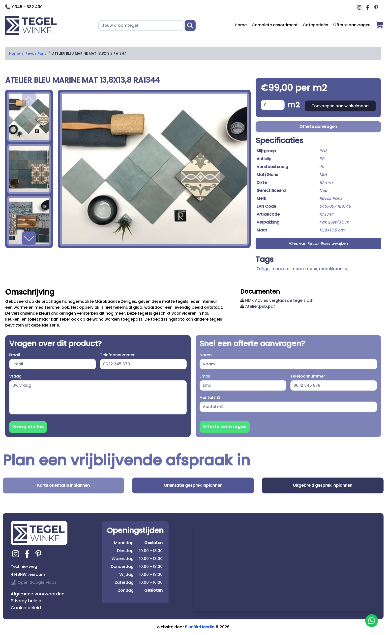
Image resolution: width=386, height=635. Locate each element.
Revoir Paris (36, 53)
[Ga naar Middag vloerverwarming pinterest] (377, 7)
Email (14, 355)
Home (241, 25)
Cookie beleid (26, 608)
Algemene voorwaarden (37, 594)
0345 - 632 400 (24, 7)
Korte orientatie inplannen (63, 485)
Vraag (15, 376)
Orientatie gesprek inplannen (193, 485)
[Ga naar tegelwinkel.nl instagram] (16, 554)
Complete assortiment (275, 25)
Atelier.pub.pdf (257, 306)
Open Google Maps (34, 582)
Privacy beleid (26, 601)
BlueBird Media (199, 627)
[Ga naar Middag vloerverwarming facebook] (368, 7)
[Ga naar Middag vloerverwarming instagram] (360, 7)
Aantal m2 (210, 397)
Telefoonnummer (117, 355)
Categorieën (315, 25)
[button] (29, 238)
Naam (206, 355)
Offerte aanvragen (352, 25)
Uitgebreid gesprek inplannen (322, 485)
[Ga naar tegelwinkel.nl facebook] (27, 554)
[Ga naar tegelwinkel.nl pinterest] (39, 554)
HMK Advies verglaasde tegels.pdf (277, 300)
